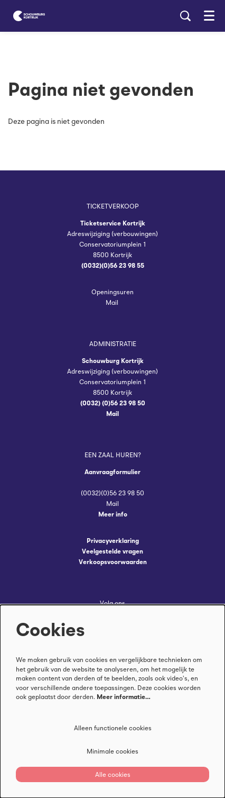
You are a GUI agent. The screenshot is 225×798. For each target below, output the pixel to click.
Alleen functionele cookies (113, 728)
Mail (113, 302)
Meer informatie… (124, 697)
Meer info (112, 514)
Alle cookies (112, 774)
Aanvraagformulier (112, 472)
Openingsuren (112, 292)
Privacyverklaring (113, 541)
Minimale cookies (112, 751)
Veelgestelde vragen (112, 551)
